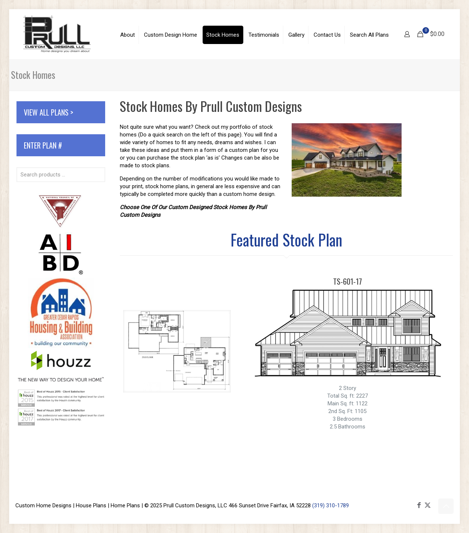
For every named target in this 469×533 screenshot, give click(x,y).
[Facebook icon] (419, 505)
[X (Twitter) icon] (427, 505)
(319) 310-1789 (330, 505)
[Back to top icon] (446, 506)
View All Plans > (48, 112)
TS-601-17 (347, 281)
